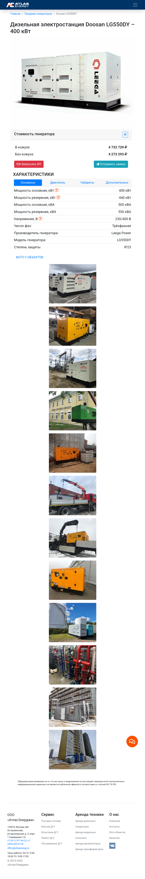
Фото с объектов (29, 257)
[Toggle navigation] (135, 5)
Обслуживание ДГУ (51, 843)
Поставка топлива (51, 821)
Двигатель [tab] (57, 182)
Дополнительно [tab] (117, 182)
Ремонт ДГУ (47, 838)
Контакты (114, 826)
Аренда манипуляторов (87, 843)
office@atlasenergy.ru (18, 848)
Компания (114, 821)
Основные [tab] (28, 182)
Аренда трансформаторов (89, 849)
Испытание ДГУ (49, 832)
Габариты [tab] (87, 182)
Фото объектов (117, 832)
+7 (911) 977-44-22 (17, 840)
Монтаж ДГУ (48, 826)
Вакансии (114, 838)
